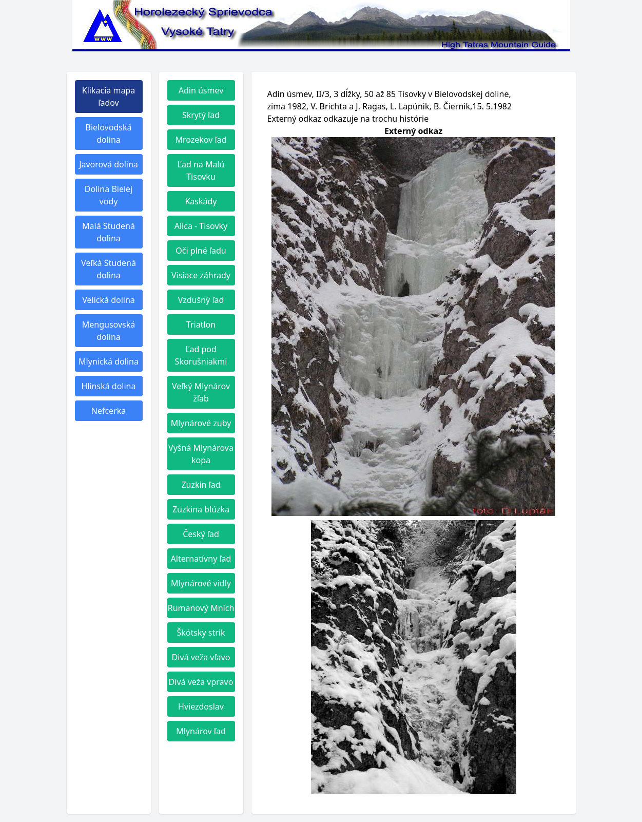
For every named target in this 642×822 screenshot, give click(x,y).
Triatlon (201, 324)
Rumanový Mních (201, 608)
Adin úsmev (201, 90)
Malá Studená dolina (108, 232)
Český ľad (201, 534)
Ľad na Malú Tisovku (201, 170)
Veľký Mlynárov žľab (201, 392)
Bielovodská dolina (109, 133)
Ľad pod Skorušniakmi (201, 355)
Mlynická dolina (109, 361)
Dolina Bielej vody (108, 195)
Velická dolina (108, 299)
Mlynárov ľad (201, 731)
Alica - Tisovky (201, 226)
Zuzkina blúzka (200, 509)
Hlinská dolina (109, 386)
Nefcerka (108, 410)
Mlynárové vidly (201, 583)
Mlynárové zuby (201, 423)
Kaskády (201, 201)
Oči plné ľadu (201, 250)
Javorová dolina (108, 164)
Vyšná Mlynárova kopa (201, 454)
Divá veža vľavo (201, 657)
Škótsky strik (201, 632)
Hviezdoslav (201, 706)
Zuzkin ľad (200, 484)
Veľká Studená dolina (108, 269)
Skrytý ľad (201, 115)
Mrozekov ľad (200, 139)
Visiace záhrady (200, 275)
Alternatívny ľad (201, 558)
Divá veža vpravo (201, 681)
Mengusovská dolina (108, 330)
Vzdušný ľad (201, 299)
